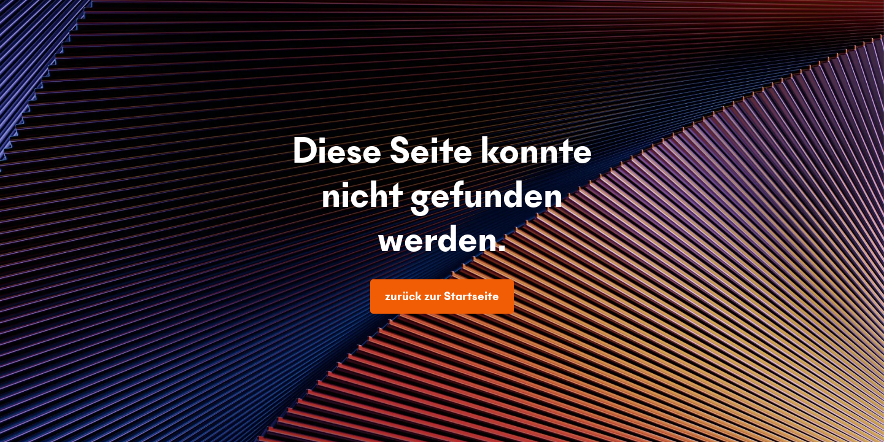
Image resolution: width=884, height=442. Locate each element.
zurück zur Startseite (442, 296)
